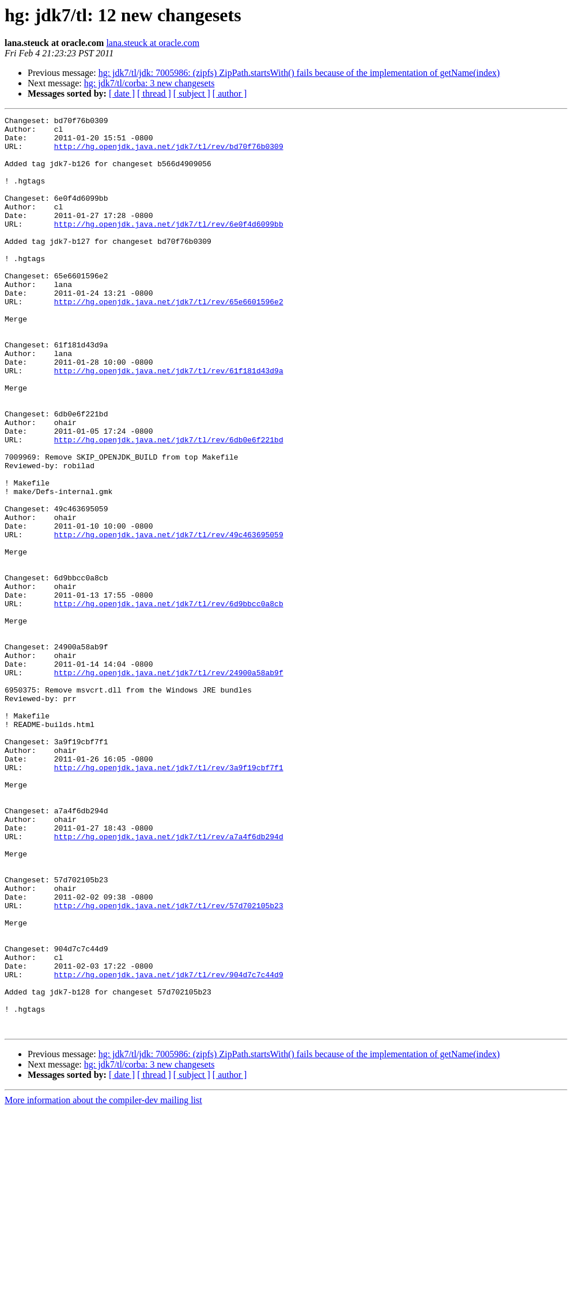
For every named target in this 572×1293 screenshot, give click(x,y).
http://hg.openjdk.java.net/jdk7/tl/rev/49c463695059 (168, 619)
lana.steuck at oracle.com (152, 43)
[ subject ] (191, 93)
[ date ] (122, 93)
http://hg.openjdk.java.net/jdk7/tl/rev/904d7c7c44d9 (168, 1147)
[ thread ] (154, 93)
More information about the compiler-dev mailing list (103, 1283)
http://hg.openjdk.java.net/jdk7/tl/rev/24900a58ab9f (168, 784)
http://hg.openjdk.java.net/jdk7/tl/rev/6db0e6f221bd (168, 505)
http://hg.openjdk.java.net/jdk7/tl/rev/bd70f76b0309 (168, 153)
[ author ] (230, 93)
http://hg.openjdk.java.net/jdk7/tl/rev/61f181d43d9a (168, 422)
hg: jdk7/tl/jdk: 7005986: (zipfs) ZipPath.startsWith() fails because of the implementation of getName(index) (299, 73)
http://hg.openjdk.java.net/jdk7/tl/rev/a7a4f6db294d (168, 981)
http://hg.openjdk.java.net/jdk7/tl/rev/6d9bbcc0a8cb (168, 702)
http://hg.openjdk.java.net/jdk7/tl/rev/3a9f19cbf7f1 (168, 898)
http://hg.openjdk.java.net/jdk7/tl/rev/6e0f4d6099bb (168, 246)
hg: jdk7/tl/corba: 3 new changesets (149, 83)
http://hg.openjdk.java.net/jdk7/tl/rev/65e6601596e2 (168, 339)
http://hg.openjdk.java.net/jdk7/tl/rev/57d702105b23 (168, 1064)
